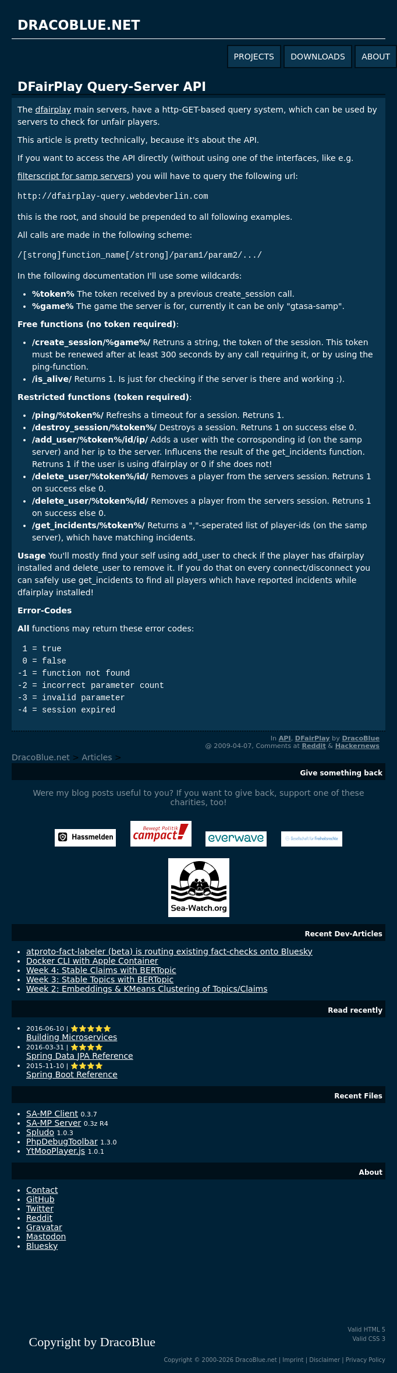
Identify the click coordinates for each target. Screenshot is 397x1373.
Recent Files (358, 1096)
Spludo (40, 1132)
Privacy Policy (365, 1360)
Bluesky (42, 1246)
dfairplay (54, 109)
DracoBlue (361, 738)
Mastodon (46, 1236)
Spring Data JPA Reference (79, 1056)
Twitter (40, 1208)
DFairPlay (312, 738)
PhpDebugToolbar (62, 1141)
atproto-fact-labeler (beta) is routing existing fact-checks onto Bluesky (169, 951)
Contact (42, 1190)
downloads (317, 56)
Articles (96, 757)
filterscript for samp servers (73, 176)
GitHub (40, 1199)
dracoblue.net (78, 25)
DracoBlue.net (41, 757)
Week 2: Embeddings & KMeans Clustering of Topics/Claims (147, 988)
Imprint (292, 1360)
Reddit (313, 746)
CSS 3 (376, 1339)
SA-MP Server (53, 1123)
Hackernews (357, 746)
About (370, 1172)
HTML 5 (374, 1329)
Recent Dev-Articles (343, 934)
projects (254, 56)
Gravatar (44, 1227)
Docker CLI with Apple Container (92, 960)
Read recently (355, 1010)
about (375, 56)
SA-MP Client (52, 1113)
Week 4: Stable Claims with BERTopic (101, 970)
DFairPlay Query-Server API (111, 87)
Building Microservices (71, 1037)
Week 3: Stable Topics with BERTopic (99, 979)
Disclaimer (324, 1360)
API (285, 738)
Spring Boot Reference (72, 1074)
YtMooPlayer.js (55, 1151)
